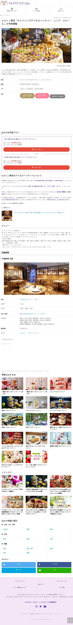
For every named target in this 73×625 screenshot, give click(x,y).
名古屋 (5, 529)
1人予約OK (30, 89)
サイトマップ (58, 613)
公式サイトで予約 (57, 96)
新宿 (26, 308)
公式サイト (23, 333)
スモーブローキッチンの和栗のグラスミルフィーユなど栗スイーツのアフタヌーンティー (36, 512)
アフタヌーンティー (7, 339)
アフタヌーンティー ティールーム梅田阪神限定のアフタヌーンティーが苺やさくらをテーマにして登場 (12, 512)
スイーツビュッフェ (62, 581)
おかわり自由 (39, 89)
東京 (22, 308)
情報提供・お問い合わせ (35, 613)
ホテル (23, 89)
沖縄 (51, 529)
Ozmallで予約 (41, 95)
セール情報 (36, 10)
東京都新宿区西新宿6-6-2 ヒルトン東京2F (33, 314)
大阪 (4, 548)
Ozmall (36, 333)
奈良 (4, 553)
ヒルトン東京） (34, 299)
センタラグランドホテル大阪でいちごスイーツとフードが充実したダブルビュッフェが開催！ (60, 491)
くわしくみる (37, 149)
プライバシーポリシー (48, 613)
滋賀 (28, 553)
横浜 (28, 539)
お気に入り (41, 584)
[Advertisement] (36, 116)
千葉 (51, 539)
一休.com (30, 333)
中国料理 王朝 (24, 299)
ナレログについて (24, 613)
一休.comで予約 (27, 95)
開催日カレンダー (12, 10)
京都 (51, 548)
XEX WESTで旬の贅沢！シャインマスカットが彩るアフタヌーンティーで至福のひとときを (60, 512)
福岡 (28, 529)
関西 (5, 544)
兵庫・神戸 (30, 548)
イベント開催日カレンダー (20, 587)
